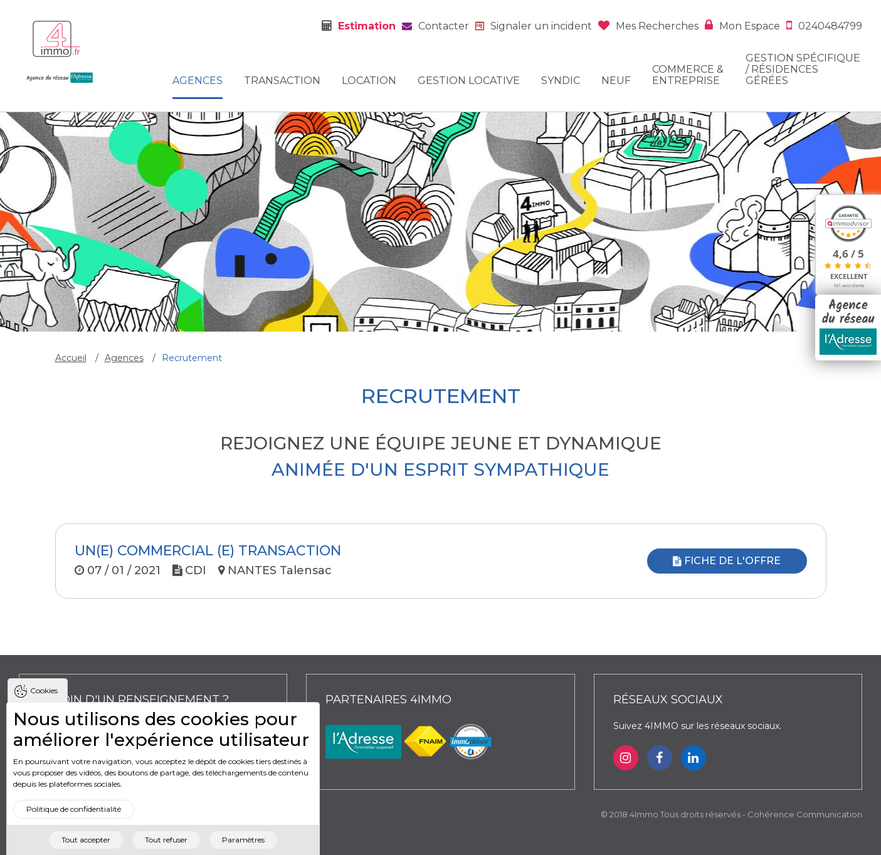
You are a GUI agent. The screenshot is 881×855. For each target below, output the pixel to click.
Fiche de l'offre (727, 561)
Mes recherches (657, 26)
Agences (197, 81)
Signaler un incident (541, 26)
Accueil (71, 358)
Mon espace (749, 26)
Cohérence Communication (804, 814)
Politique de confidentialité (73, 822)
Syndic (560, 81)
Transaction (282, 81)
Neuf (616, 81)
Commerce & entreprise (688, 75)
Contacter (443, 26)
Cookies (44, 703)
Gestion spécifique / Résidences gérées (803, 70)
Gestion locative (469, 81)
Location (369, 81)
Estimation (367, 26)
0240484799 (830, 26)
